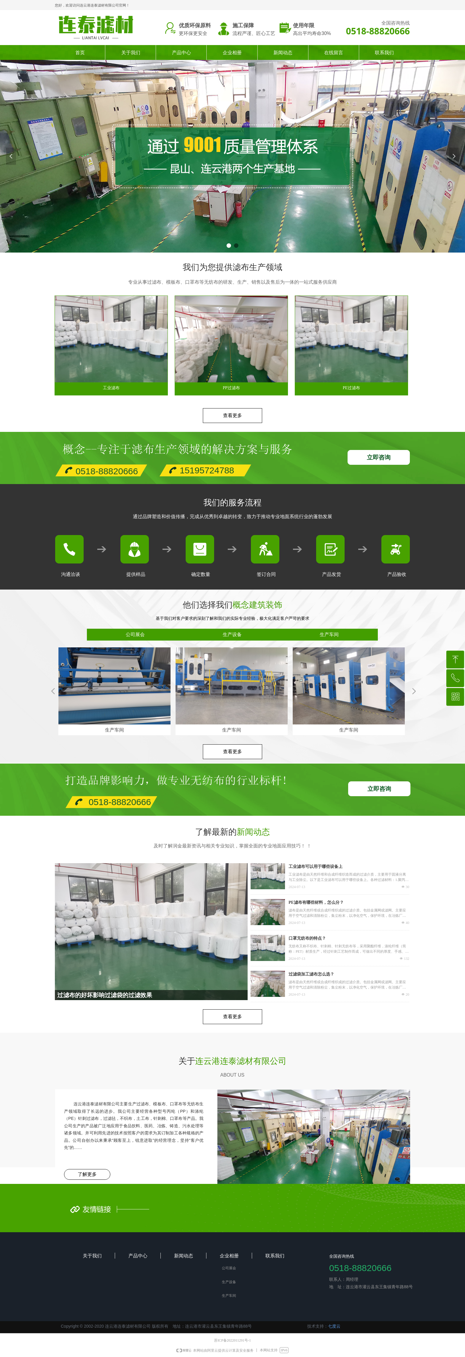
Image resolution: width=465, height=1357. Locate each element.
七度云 (334, 1326)
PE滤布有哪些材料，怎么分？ (316, 902)
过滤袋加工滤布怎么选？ (311, 974)
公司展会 (135, 634)
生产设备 (232, 634)
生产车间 (329, 634)
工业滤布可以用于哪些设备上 (316, 866)
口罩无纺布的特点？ (307, 938)
